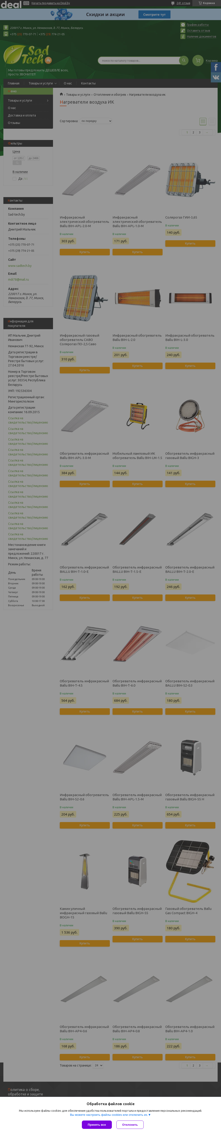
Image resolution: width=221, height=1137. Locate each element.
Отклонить (130, 1124)
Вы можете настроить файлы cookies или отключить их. (109, 1114)
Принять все (97, 1124)
